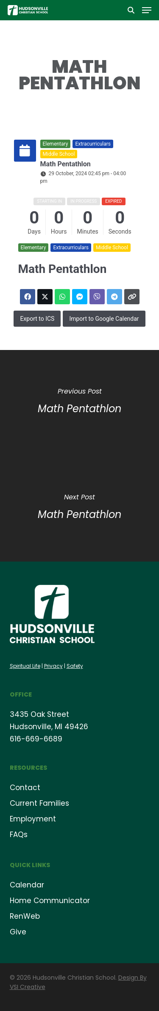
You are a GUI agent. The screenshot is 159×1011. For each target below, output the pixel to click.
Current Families (39, 803)
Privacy (53, 665)
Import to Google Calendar (104, 318)
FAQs (19, 834)
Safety (75, 665)
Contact (25, 787)
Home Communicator (50, 900)
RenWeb (25, 916)
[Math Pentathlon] (79, 403)
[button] (146, 10)
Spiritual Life (25, 665)
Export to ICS (37, 318)
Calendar (27, 885)
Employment (33, 819)
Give (18, 932)
